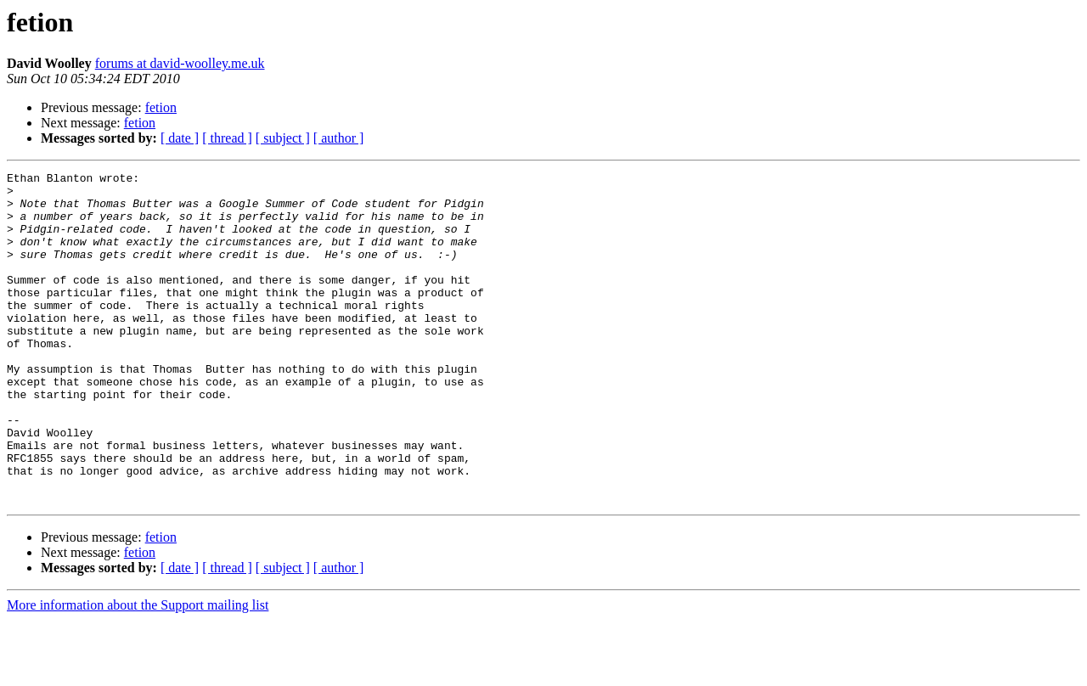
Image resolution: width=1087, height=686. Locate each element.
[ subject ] (283, 138)
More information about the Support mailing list (137, 671)
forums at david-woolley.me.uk (180, 63)
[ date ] (180, 138)
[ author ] (338, 138)
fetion (161, 107)
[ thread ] (227, 138)
